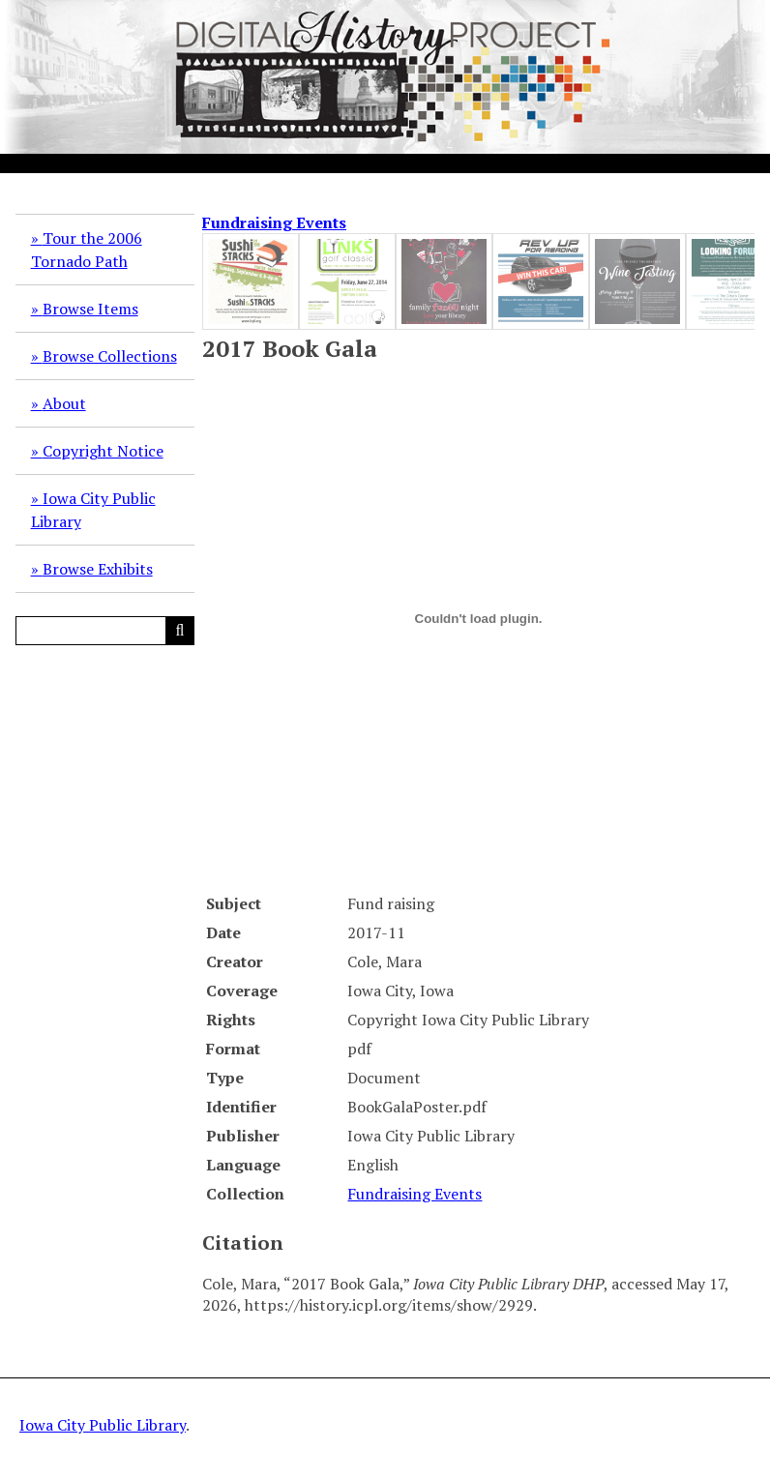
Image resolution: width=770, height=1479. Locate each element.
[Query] (104, 630)
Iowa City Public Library (93, 510)
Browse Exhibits (98, 568)
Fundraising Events (274, 222)
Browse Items (90, 308)
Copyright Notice (103, 450)
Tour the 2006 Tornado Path (86, 249)
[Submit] (179, 630)
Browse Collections (110, 356)
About (64, 403)
